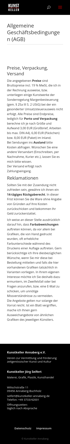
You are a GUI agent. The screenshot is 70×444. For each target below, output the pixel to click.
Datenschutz (22, 428)
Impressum (44, 428)
